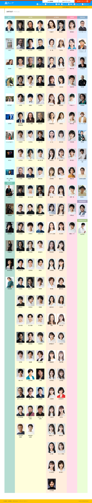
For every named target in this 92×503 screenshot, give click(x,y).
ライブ (65, 4)
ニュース (41, 4)
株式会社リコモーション (81, 1)
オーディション (67, 1)
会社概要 (5, 501)
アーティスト (50, 4)
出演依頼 (51, 1)
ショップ (78, 4)
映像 (71, 4)
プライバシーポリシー (23, 501)
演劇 (58, 4)
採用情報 (10, 501)
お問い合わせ (15, 501)
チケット (86, 4)
